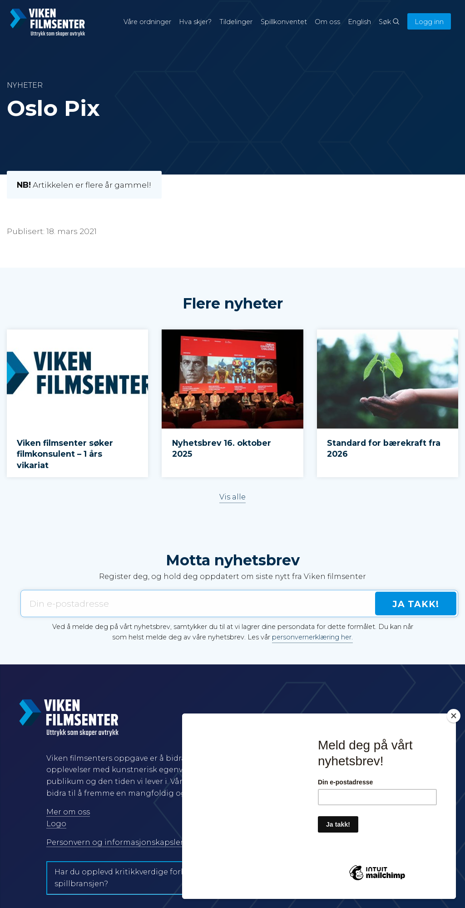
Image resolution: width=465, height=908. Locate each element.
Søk (389, 22)
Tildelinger (235, 22)
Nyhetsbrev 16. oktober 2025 (221, 448)
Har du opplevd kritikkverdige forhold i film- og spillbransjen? (143, 878)
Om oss (327, 22)
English (359, 22)
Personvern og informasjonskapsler (114, 842)
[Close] (453, 716)
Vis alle (232, 497)
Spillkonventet (284, 22)
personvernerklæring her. (312, 637)
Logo (56, 823)
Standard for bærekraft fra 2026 (383, 448)
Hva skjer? (195, 22)
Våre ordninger (147, 22)
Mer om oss (68, 812)
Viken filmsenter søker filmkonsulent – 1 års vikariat (65, 454)
